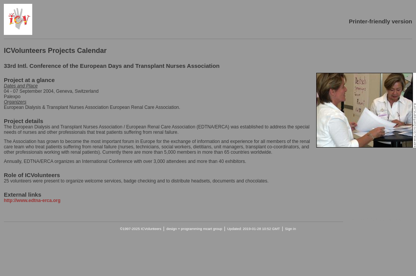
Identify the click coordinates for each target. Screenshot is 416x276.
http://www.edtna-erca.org (32, 200)
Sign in (290, 229)
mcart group (212, 229)
